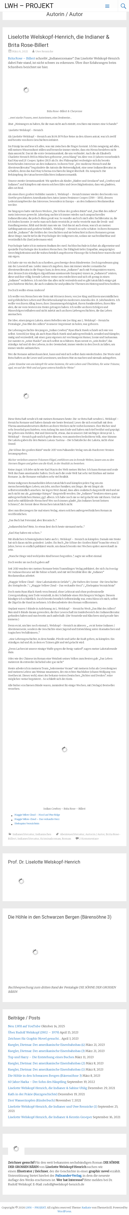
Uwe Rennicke (44, 51)
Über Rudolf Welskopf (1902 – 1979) (33, 1032)
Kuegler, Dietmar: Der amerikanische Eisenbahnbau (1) (46, 1069)
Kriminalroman (50, 838)
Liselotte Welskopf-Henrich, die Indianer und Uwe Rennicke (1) (52, 1106)
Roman (66, 838)
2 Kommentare (89, 838)
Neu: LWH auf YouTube (24, 1026)
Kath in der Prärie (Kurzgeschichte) (32, 1094)
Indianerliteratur (23, 834)
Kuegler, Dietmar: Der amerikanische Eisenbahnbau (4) (46, 1045)
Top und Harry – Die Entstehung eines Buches (41, 1057)
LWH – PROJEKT (29, 6)
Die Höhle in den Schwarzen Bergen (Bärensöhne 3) (45, 1075)
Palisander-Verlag (68, 1175)
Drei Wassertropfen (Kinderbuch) (31, 1100)
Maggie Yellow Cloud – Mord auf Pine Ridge (37, 814)
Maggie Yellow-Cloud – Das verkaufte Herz (36, 819)
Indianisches (43, 834)
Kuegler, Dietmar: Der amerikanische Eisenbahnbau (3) (46, 1051)
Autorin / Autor (95, 834)
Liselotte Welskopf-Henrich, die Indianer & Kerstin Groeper (50, 1117)
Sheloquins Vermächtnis (26, 823)
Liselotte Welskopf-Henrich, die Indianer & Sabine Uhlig (47, 1088)
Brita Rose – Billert (21, 58)
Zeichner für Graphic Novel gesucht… (34, 1038)
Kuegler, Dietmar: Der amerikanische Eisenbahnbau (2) (46, 1063)
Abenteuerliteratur (72, 834)
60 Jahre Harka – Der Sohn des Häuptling (37, 1082)
